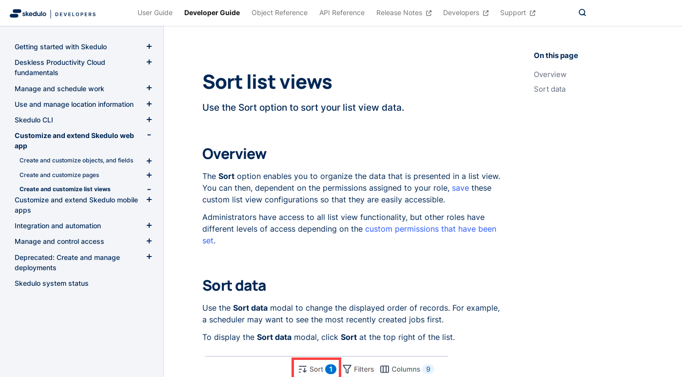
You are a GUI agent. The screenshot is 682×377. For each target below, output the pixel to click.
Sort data (549, 89)
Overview (550, 74)
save (460, 188)
